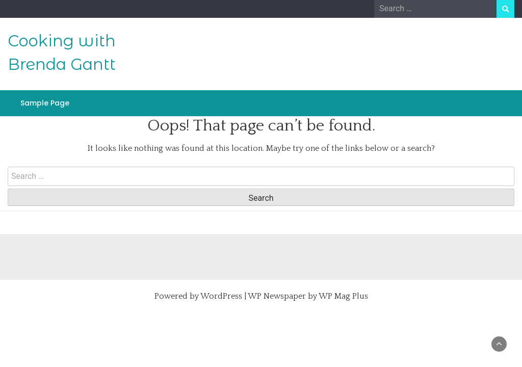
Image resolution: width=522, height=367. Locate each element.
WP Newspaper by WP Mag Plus (308, 296)
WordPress (221, 296)
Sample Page (44, 103)
